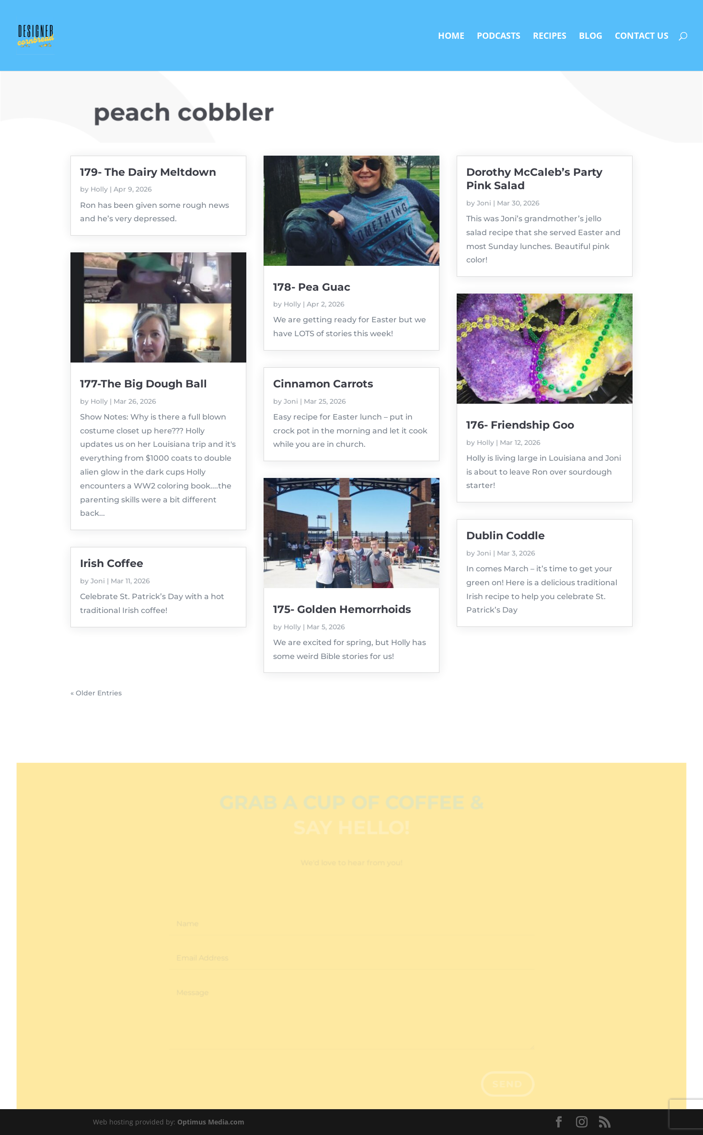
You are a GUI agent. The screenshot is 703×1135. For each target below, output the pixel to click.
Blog (590, 36)
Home (451, 36)
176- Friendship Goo (520, 425)
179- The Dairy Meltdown (148, 172)
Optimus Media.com (210, 1121)
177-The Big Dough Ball (143, 383)
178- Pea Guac (311, 287)
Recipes (549, 36)
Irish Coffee (111, 563)
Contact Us (641, 36)
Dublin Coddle (505, 535)
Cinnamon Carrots (323, 383)
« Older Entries (96, 693)
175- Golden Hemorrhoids (342, 609)
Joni (98, 581)
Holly (99, 189)
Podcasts (498, 36)
